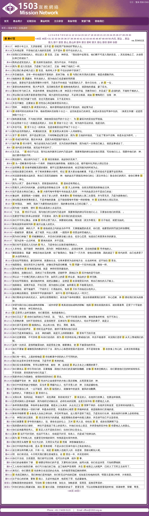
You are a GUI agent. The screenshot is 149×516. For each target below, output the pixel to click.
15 (82, 35)
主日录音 (58, 21)
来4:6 (9, 62)
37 (68, 38)
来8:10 (8, 151)
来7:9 (9, 127)
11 (70, 35)
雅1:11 (8, 397)
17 (89, 35)
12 (73, 35)
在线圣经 (23, 28)
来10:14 (8, 208)
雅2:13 (8, 438)
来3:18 (8, 50)
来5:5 (9, 82)
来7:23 (8, 139)
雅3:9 (9, 442)
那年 (78, 42)
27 (120, 35)
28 (123, 35)
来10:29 (8, 228)
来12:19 (8, 329)
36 (65, 38)
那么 (66, 42)
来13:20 (8, 380)
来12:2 (8, 305)
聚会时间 (45, 21)
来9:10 (8, 167)
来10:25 (8, 220)
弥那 (115, 42)
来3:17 (8, 46)
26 (117, 35)
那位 (99, 42)
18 (92, 35)
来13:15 (8, 365)
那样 (110, 42)
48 (103, 38)
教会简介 (17, 21)
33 (56, 38)
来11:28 (8, 289)
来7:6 (9, 119)
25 (114, 35)
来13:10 (8, 356)
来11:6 (8, 248)
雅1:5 (9, 385)
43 (87, 38)
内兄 (113, 38)
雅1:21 (8, 409)
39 (75, 38)
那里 (61, 42)
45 (94, 38)
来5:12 (8, 91)
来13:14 (8, 360)
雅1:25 (8, 413)
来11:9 (8, 264)
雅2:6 (9, 429)
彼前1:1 (8, 483)
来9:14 (8, 175)
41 (81, 38)
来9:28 (8, 195)
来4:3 (9, 54)
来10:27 (8, 224)
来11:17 (8, 281)
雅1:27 (8, 417)
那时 (89, 42)
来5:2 (9, 78)
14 (79, 35)
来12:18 (8, 325)
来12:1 (8, 297)
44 (90, 38)
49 (106, 38)
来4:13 (8, 74)
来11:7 (8, 252)
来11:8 (8, 260)
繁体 (137, 2)
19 (95, 35)
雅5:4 (9, 466)
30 (130, 35)
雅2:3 (9, 421)
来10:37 (8, 240)
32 (52, 38)
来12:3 (8, 312)
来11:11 (8, 272)
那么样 (72, 42)
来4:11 (8, 70)
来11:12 (8, 277)
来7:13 (8, 131)
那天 (94, 42)
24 (111, 35)
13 (76, 35)
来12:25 (8, 337)
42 (84, 38)
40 (78, 38)
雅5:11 (8, 474)
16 (85, 35)
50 (109, 38)
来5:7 (9, 86)
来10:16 (8, 212)
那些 (104, 42)
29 (126, 35)
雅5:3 (9, 462)
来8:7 (9, 147)
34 (59, 38)
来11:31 (8, 293)
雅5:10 (8, 470)
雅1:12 (8, 401)
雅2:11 (8, 434)
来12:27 (8, 345)
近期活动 (31, 21)
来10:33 (8, 232)
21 (101, 35)
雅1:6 (9, 389)
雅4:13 (8, 454)
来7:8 (9, 123)
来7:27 (8, 143)
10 (66, 35)
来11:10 (8, 268)
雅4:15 (8, 458)
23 (107, 35)
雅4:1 (9, 446)
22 (104, 35)
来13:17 (8, 369)
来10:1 (8, 199)
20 (98, 35)
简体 (142, 2)
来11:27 (8, 285)
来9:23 (8, 187)
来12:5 (8, 316)
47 (100, 38)
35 (62, 38)
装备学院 (72, 21)
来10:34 (8, 236)
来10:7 (8, 203)
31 (49, 38)
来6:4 (9, 99)
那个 (55, 42)
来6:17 (8, 107)
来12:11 (8, 321)
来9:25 (8, 191)
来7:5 (9, 111)
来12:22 (8, 333)
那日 (84, 42)
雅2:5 (9, 425)
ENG (146, 2)
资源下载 (85, 21)
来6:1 (9, 95)
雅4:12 (8, 450)
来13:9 (8, 349)
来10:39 (8, 244)
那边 (119, 38)
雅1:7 (9, 393)
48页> (45, 38)
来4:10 (8, 66)
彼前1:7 (8, 487)
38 (71, 38)
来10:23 (8, 216)
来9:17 (8, 183)
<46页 (38, 38)
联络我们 (99, 21)
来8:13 (8, 159)
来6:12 (8, 103)
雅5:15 (8, 478)
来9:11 (8, 171)
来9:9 (9, 163)
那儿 (50, 42)
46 (97, 38)
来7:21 (8, 135)
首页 (6, 21)
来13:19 (8, 376)
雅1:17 (8, 405)
